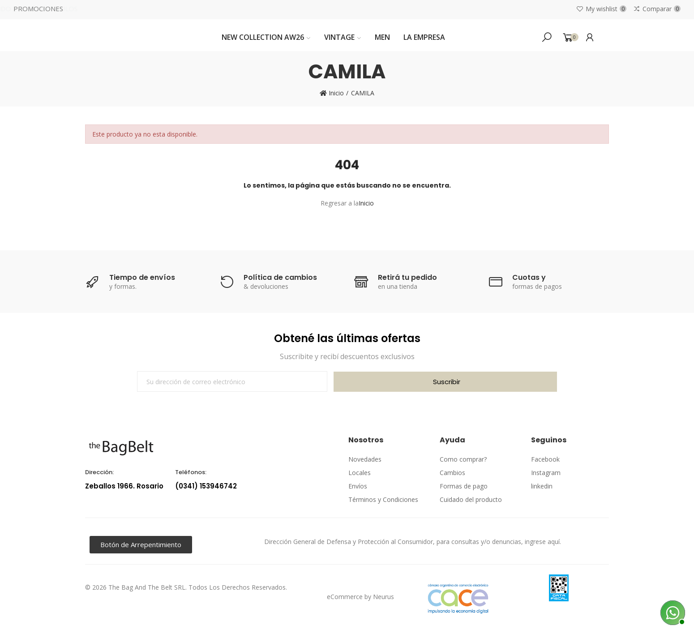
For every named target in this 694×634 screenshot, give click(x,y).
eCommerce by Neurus (360, 596)
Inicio (366, 203)
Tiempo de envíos (142, 277)
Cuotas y (529, 277)
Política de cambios (280, 277)
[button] (141, 544)
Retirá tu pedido (407, 277)
